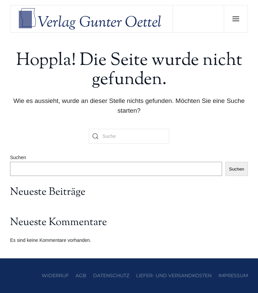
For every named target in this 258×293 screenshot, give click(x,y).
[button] (236, 18)
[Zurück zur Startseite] (91, 18)
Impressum (233, 275)
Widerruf (55, 275)
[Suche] (129, 136)
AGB (81, 275)
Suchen (18, 157)
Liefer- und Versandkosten (174, 275)
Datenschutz (111, 275)
